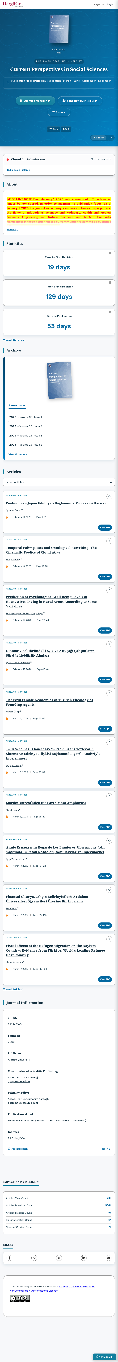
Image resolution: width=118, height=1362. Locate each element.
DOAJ (66, 129)
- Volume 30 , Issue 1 (25, 417)
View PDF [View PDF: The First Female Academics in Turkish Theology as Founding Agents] (104, 746)
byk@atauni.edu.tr (19, 1120)
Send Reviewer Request (80, 100)
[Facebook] (9, 1297)
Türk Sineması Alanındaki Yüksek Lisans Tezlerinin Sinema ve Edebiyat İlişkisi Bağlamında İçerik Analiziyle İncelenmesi (54, 775)
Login (110, 4)
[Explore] (59, 112)
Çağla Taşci (39, 625)
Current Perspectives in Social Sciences (59, 69)
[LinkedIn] (84, 1297)
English (99, 4)
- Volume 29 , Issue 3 (25, 436)
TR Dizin (53, 129)
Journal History (18, 1187)
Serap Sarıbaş (14, 568)
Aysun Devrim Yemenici (19, 677)
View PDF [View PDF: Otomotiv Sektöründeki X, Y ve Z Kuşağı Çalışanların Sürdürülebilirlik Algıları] (104, 694)
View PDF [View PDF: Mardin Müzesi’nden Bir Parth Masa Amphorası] (104, 851)
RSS (106, 1187)
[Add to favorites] (109, 496)
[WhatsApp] (34, 1297)
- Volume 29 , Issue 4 (25, 426)
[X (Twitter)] (59, 1297)
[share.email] (108, 1297)
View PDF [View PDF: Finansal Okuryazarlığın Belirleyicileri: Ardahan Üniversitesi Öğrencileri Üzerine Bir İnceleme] (104, 960)
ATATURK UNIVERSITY (67, 61)
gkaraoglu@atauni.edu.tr (23, 1141)
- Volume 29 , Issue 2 (25, 445)
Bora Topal (12, 943)
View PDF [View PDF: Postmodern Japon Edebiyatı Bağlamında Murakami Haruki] (104, 533)
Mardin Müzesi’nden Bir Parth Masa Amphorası (47, 826)
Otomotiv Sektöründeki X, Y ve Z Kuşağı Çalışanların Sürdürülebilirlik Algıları (51, 668)
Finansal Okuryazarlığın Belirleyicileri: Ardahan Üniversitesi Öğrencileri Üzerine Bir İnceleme (48, 933)
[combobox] (59, 482)
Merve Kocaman (15, 999)
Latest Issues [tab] (17, 405)
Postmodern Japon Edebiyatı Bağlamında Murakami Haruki (50, 507)
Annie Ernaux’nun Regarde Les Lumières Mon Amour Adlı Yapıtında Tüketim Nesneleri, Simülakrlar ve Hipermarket (52, 879)
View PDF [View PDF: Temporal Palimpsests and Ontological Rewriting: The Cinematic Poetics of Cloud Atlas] (104, 585)
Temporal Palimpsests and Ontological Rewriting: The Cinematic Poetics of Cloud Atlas (52, 559)
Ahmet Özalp (14, 729)
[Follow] (98, 137)
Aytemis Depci (15, 516)
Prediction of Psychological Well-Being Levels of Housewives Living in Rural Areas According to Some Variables (52, 614)
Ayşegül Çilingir (15, 786)
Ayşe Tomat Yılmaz (17, 890)
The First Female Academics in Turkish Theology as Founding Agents (51, 720)
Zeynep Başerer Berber (19, 625)
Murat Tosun (13, 834)
